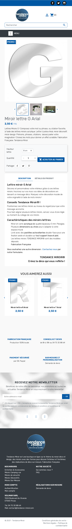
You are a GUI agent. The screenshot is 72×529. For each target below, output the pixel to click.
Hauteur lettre (10, 150)
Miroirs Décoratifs (12, 478)
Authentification (11, 488)
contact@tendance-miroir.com (21, 508)
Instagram (64, 3)
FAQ (37, 472)
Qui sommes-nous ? (44, 470)
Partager (17, 166)
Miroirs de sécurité (12, 475)
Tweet (23, 166)
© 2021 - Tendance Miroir (15, 521)
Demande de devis (43, 488)
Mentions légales (50, 523)
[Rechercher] (36, 25)
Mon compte (10, 491)
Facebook (53, 3)
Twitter (58, 3)
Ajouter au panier (51, 159)
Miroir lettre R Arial (19, 307)
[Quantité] (29, 158)
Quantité (10, 158)
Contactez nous (49, 249)
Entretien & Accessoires (15, 470)
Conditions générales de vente (54, 521)
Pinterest (29, 166)
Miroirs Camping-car (13, 472)
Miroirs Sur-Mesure (12, 480)
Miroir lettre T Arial (52, 307)
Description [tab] (24, 178)
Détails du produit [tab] (44, 178)
